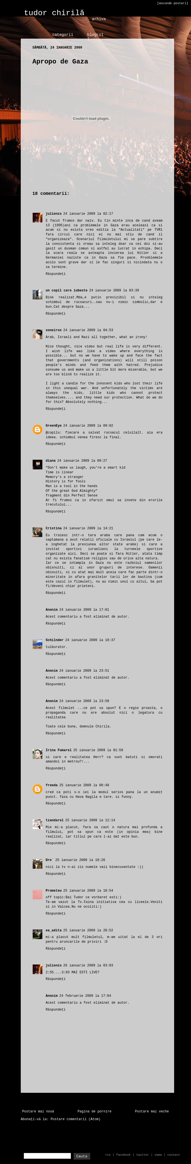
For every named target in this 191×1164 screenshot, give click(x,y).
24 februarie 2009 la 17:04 (85, 996)
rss (108, 1155)
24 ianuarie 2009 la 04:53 (88, 330)
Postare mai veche (152, 1111)
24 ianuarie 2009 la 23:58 (84, 701)
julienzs (54, 214)
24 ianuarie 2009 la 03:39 (114, 291)
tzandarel (55, 820)
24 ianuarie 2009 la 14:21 (88, 528)
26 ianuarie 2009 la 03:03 (88, 966)
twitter (142, 1155)
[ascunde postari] (172, 3)
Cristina (54, 528)
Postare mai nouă (38, 1111)
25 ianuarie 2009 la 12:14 (90, 820)
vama (158, 1155)
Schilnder (55, 640)
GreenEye (54, 426)
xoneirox (54, 330)
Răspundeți (56, 274)
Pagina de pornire (94, 1111)
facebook (123, 1155)
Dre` (50, 860)
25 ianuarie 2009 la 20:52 (88, 930)
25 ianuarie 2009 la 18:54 (88, 891)
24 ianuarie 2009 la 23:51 (84, 671)
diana (51, 461)
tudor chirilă (54, 13)
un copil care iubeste (66, 291)
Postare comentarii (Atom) (75, 1119)
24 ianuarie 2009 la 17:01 (84, 610)
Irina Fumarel (59, 750)
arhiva (99, 19)
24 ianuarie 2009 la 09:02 (88, 426)
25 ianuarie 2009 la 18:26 (80, 860)
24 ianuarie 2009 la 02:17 (88, 214)
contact (173, 1155)
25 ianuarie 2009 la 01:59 (98, 750)
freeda (52, 785)
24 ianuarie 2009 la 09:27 (82, 461)
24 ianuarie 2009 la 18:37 (90, 640)
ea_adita (54, 930)
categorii (62, 35)
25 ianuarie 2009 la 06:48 (84, 785)
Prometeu (54, 891)
